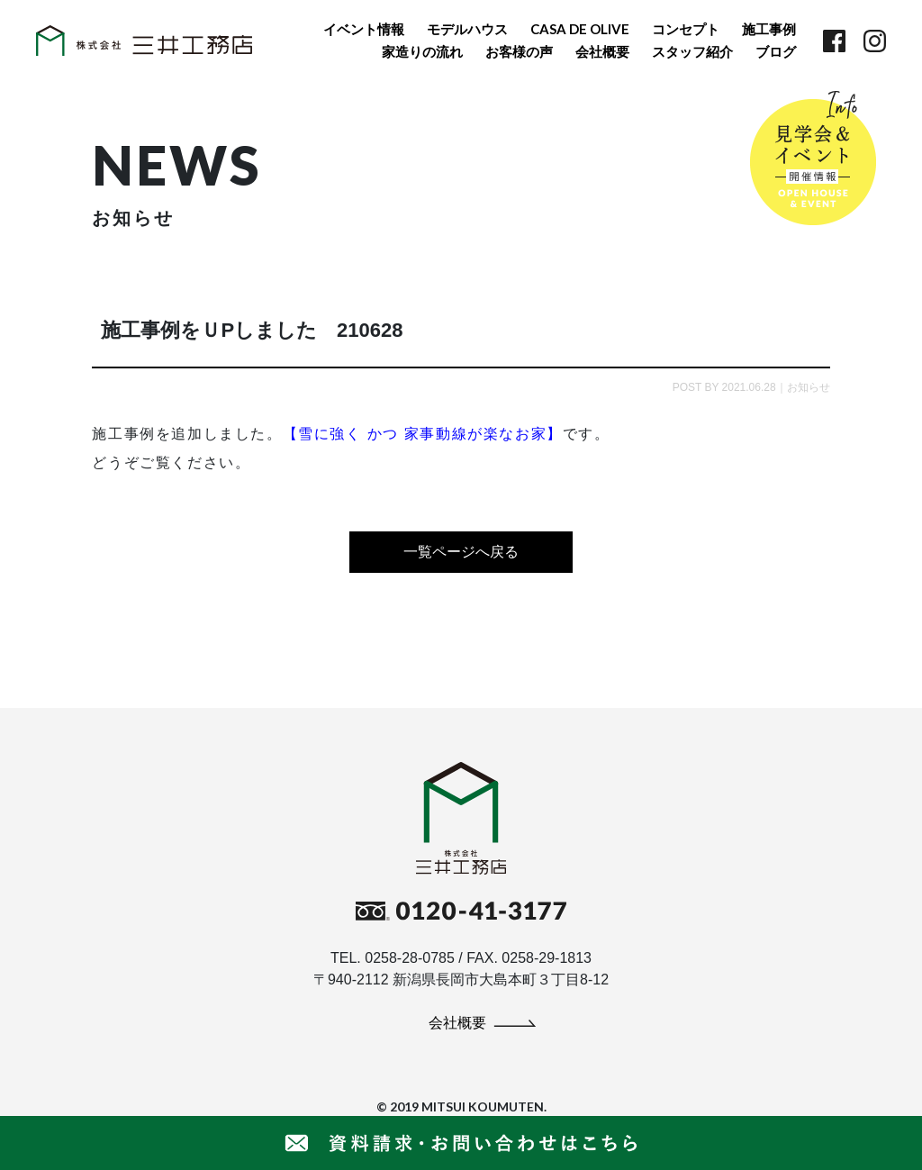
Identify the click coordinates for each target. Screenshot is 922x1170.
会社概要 (602, 51)
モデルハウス (467, 29)
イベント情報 (363, 29)
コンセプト (685, 29)
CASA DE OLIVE (579, 29)
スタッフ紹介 (692, 51)
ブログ (775, 51)
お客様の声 (519, 51)
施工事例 (769, 29)
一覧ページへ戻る (461, 551)
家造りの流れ (422, 51)
